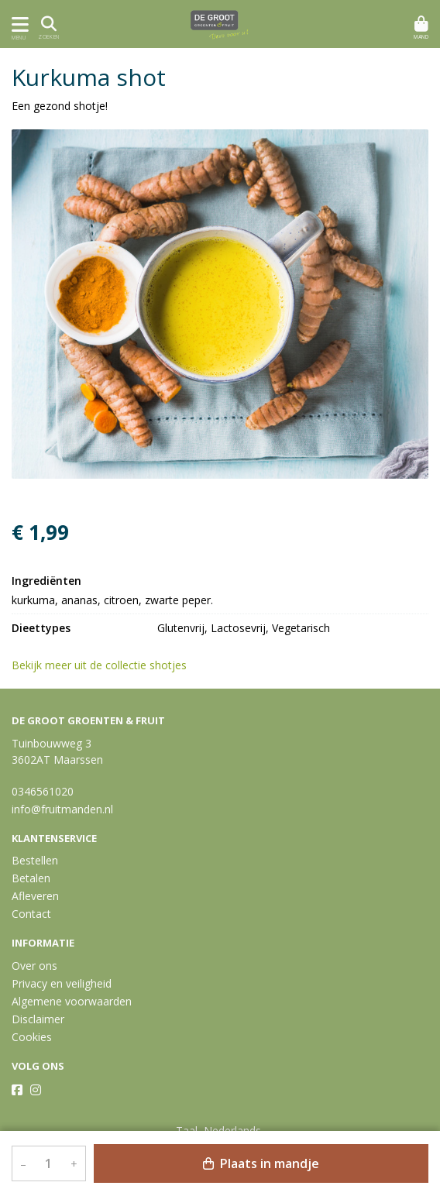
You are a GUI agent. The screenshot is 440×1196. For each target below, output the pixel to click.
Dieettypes (41, 627)
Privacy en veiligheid (62, 983)
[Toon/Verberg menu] (17, 24)
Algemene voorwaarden (72, 1001)
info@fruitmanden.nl (62, 809)
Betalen (31, 878)
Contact (31, 913)
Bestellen (35, 860)
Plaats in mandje (261, 1163)
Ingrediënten (46, 580)
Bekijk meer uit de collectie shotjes (106, 665)
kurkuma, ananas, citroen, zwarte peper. (112, 600)
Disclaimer (38, 1019)
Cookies (32, 1036)
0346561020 (43, 791)
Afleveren (35, 895)
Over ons (34, 965)
